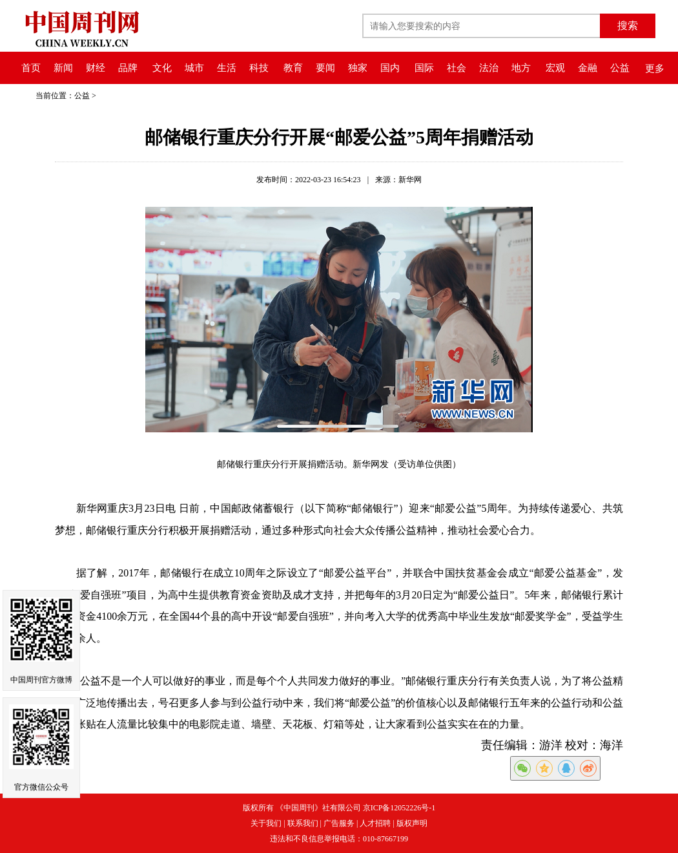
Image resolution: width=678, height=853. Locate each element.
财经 (95, 68)
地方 (521, 68)
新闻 (63, 68)
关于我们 (266, 823)
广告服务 (339, 823)
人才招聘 (375, 823)
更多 (654, 68)
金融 (587, 68)
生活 (226, 68)
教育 (293, 68)
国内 (390, 68)
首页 (31, 68)
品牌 (128, 68)
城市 (194, 68)
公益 (620, 68)
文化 (162, 68)
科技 (259, 68)
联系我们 (302, 823)
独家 (357, 68)
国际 (424, 68)
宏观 (555, 68)
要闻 (325, 68)
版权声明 (411, 823)
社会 (456, 68)
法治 (488, 68)
